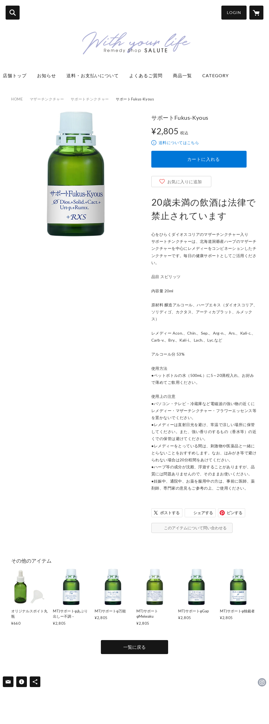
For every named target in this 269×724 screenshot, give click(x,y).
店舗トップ (17, 75)
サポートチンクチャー (90, 99)
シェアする (203, 513)
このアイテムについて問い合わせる (195, 527)
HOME (17, 99)
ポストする (170, 513)
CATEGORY (215, 75)
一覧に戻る (134, 647)
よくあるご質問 (148, 75)
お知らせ (49, 75)
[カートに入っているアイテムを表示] (256, 13)
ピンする (234, 513)
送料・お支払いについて (95, 75)
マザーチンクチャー (47, 99)
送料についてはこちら (179, 142)
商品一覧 (185, 75)
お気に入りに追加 (184, 181)
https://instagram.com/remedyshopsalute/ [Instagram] (262, 682)
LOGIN (234, 12)
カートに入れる (203, 159)
